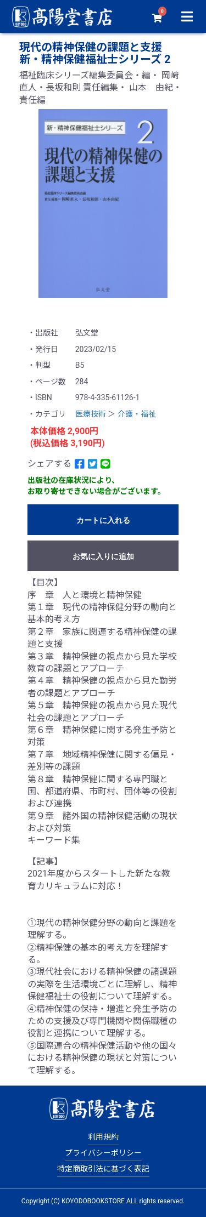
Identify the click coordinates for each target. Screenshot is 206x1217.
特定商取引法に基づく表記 (103, 1168)
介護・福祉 (137, 414)
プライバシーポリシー (103, 1152)
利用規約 (103, 1137)
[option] (103, 203)
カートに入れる (103, 520)
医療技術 (90, 414)
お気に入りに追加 (103, 556)
